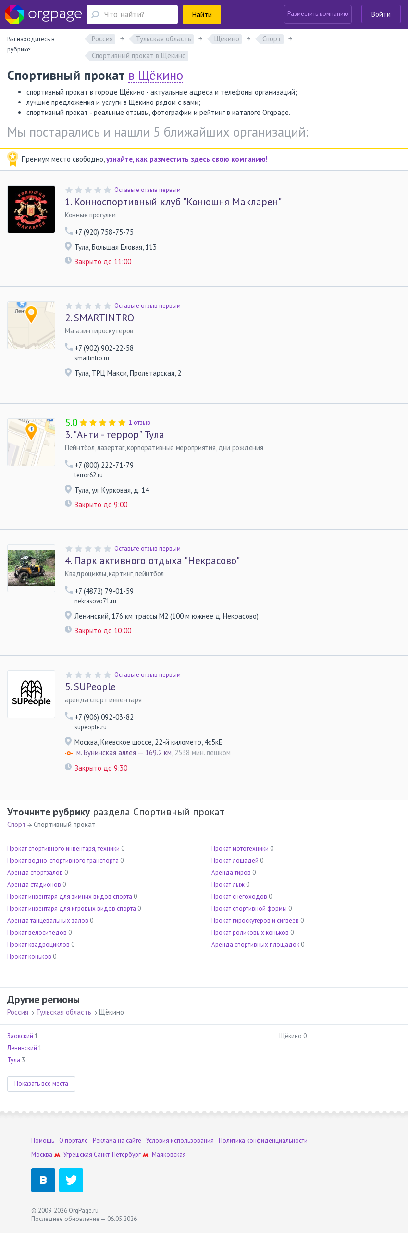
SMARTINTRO (99, 318)
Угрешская (77, 1154)
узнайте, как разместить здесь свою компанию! (187, 159)
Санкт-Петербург (117, 1154)
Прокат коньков (29, 957)
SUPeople (90, 687)
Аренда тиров (231, 872)
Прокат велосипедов (37, 932)
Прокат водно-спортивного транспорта (63, 860)
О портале (73, 1140)
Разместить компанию (317, 14)
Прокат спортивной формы (249, 908)
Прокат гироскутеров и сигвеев (255, 920)
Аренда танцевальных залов (47, 920)
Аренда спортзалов (35, 872)
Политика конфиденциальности (263, 1140)
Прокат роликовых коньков (250, 932)
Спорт (16, 824)
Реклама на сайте (117, 1140)
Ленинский (22, 1048)
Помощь (42, 1140)
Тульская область (63, 1012)
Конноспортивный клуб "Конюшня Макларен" (173, 202)
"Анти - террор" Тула (114, 435)
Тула (13, 1060)
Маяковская (169, 1154)
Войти (381, 14)
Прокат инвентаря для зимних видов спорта (69, 896)
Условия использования (180, 1140)
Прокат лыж (228, 884)
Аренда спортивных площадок (255, 945)
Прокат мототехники (240, 848)
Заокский (20, 1036)
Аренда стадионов (34, 884)
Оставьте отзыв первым (147, 190)
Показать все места (41, 1084)
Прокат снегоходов (239, 896)
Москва (41, 1154)
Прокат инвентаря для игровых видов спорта (71, 908)
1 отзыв (139, 423)
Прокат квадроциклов (38, 945)
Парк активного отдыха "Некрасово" (152, 561)
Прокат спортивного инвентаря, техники (63, 848)
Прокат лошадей (235, 860)
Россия (17, 1012)
